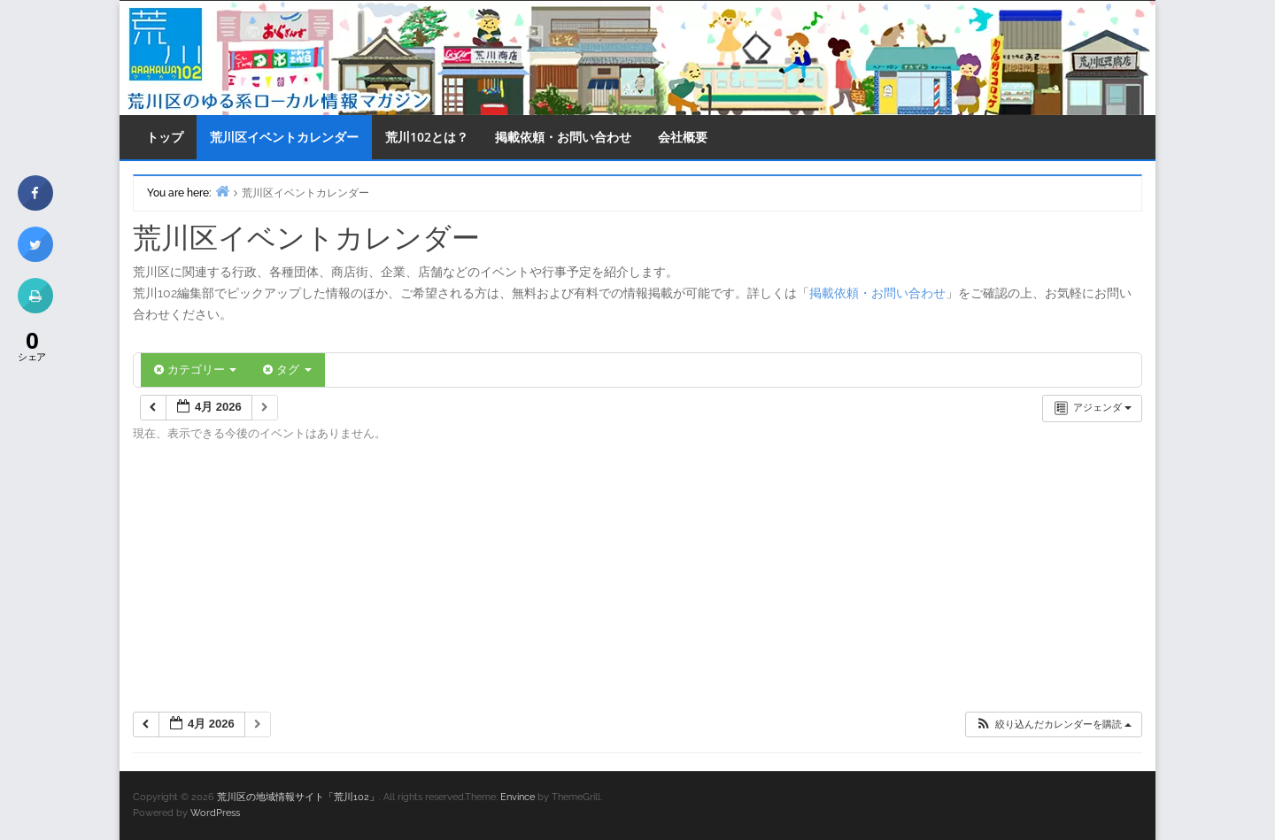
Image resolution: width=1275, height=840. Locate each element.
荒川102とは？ (426, 136)
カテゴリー (195, 369)
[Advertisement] (637, 582)
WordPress (215, 813)
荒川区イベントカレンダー (284, 136)
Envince (517, 797)
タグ (287, 369)
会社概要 (682, 136)
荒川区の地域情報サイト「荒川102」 (298, 797)
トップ (164, 136)
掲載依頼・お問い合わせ (563, 136)
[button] (1053, 724)
